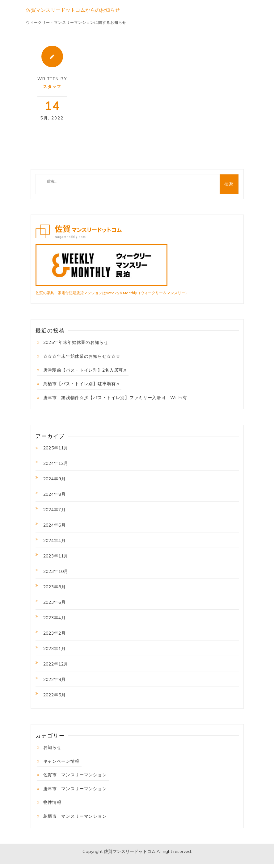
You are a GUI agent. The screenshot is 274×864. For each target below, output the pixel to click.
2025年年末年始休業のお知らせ (75, 342)
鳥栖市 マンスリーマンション (75, 816)
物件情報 (52, 802)
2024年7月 (54, 509)
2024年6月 (54, 525)
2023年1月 (54, 648)
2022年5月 (54, 695)
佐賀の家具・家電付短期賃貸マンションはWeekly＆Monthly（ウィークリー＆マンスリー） (112, 292)
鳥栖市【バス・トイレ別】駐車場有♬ (81, 383)
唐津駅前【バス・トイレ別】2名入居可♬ (85, 370)
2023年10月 (56, 571)
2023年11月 (56, 556)
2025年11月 (56, 448)
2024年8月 (54, 494)
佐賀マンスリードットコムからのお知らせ (73, 10)
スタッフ (52, 86)
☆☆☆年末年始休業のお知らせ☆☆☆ (81, 356)
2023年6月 (54, 602)
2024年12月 (56, 463)
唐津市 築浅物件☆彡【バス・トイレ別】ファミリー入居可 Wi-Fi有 (115, 397)
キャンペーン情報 (61, 761)
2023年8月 (54, 587)
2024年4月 (54, 540)
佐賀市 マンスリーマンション (75, 775)
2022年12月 (56, 664)
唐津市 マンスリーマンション (75, 788)
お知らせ (52, 747)
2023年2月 (54, 633)
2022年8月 (54, 679)
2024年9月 (54, 479)
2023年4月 (54, 617)
